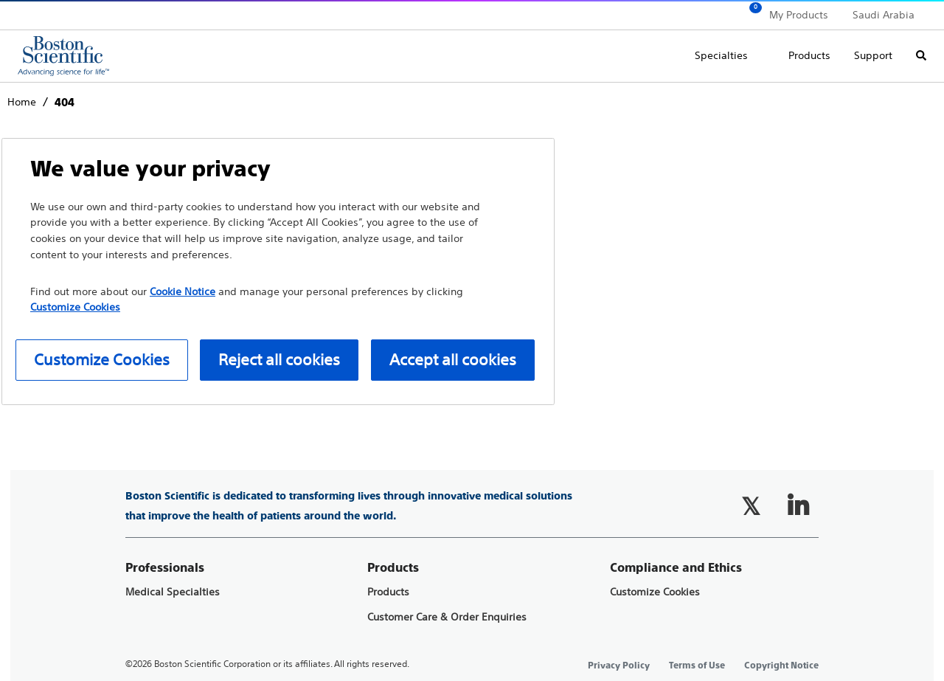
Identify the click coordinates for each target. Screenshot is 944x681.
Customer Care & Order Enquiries (447, 617)
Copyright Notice (781, 665)
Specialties (721, 55)
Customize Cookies (655, 592)
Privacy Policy (619, 665)
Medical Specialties (172, 592)
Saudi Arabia (883, 14)
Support (873, 55)
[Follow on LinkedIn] (798, 506)
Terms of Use (697, 665)
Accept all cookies (452, 359)
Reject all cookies (279, 359)
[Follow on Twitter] (750, 506)
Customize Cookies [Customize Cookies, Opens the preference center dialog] (102, 359)
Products (809, 55)
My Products (798, 14)
